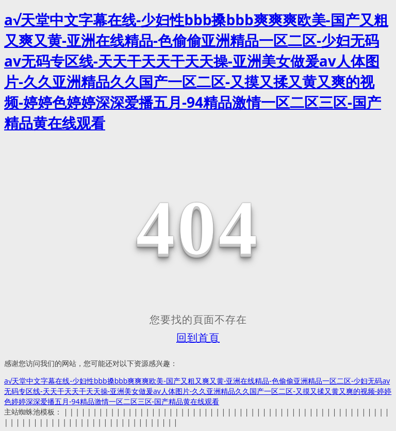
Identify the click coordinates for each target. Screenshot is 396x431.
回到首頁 (198, 337)
